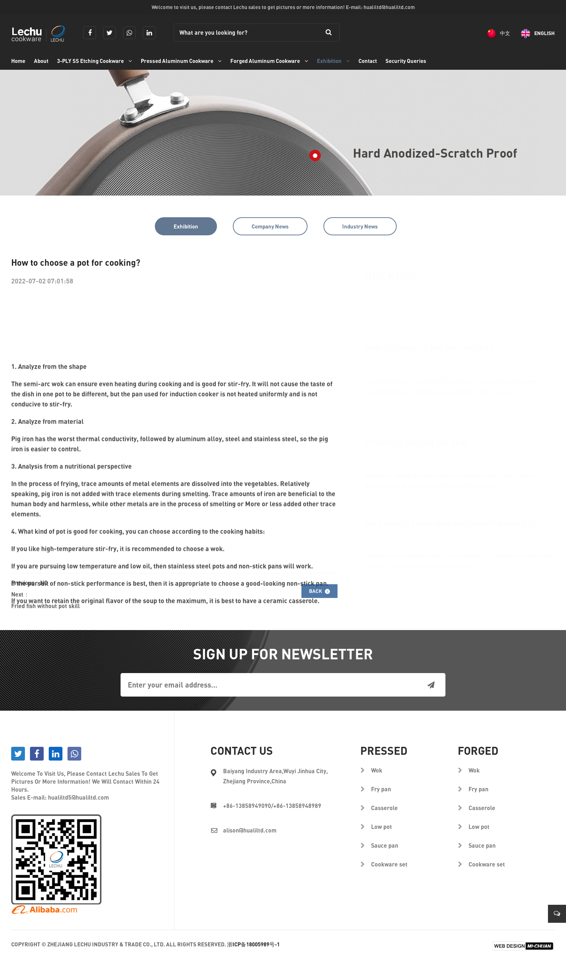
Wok (376, 770)
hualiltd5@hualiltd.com (78, 797)
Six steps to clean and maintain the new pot (450, 488)
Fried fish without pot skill (45, 616)
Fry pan (381, 788)
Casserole (384, 807)
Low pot (381, 826)
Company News (270, 226)
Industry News (360, 226)
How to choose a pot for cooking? (429, 319)
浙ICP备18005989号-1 (253, 944)
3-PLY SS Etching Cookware (94, 60)
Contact (367, 60)
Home (18, 60)
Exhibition (333, 60)
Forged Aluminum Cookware (269, 60)
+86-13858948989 (297, 805)
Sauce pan (384, 845)
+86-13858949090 (247, 805)
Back (319, 602)
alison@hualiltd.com (250, 830)
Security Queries (406, 60)
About (41, 60)
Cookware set (389, 864)
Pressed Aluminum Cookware (181, 60)
